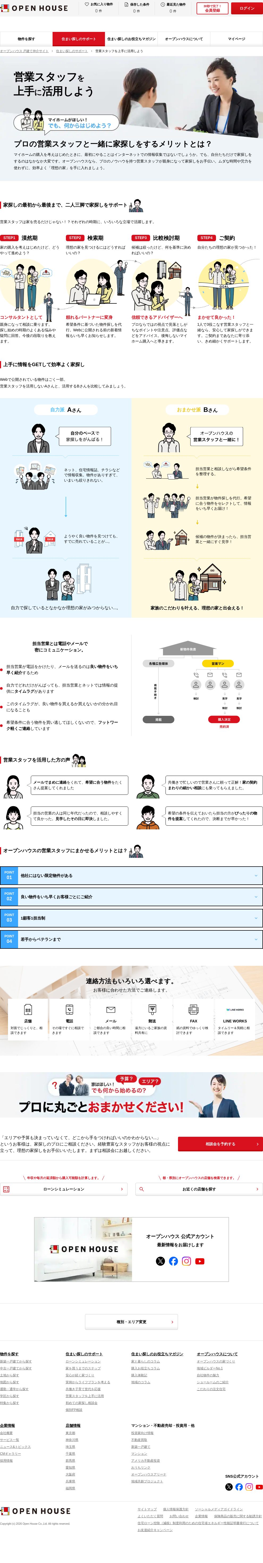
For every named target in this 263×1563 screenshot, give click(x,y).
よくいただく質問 (150, 1516)
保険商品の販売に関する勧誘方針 (238, 1516)
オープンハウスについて (184, 39)
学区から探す (9, 1396)
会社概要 (6, 1433)
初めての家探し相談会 (81, 1403)
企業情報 (7, 1425)
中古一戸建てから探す (16, 1368)
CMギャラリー (10, 1454)
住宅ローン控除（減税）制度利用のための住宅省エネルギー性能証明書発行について (198, 1523)
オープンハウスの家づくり (216, 1361)
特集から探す (9, 1403)
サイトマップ (147, 1509)
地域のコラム (140, 1382)
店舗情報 (73, 1425)
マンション (139, 1454)
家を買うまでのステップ (83, 1368)
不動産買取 (139, 1440)
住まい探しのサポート (79, 39)
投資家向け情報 (142, 1433)
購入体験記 (139, 1375)
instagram (186, 1258)
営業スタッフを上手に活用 (85, 1396)
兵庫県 (70, 1481)
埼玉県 (70, 1447)
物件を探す (26, 39)
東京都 (70, 1433)
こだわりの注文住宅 (211, 1389)
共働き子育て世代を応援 (83, 1389)
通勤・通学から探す (14, 1389)
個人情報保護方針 (176, 1509)
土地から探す (9, 1375)
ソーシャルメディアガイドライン (219, 1509)
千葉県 (70, 1454)
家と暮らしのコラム (145, 1361)
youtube (200, 1260)
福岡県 (70, 1488)
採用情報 (6, 1460)
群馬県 (70, 1460)
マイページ (236, 39)
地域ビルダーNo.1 (210, 1368)
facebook (173, 1258)
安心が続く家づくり (80, 1375)
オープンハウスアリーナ (148, 1474)
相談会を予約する (220, 1144)
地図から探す (9, 1382)
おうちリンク (140, 1467)
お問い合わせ (179, 1516)
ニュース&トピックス (15, 1447)
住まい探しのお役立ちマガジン (131, 39)
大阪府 (70, 1474)
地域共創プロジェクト (147, 1481)
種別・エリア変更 (146, 1322)
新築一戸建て (140, 1447)
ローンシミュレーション (83, 1361)
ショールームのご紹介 (213, 1382)
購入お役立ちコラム (145, 1368)
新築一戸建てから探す (16, 1361)
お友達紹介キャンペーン (155, 1530)
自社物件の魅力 (208, 1375)
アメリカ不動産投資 (145, 1460)
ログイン (247, 8)
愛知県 (70, 1467)
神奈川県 (72, 1440)
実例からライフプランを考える (88, 1382)
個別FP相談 (74, 1410)
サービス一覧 (9, 1440)
